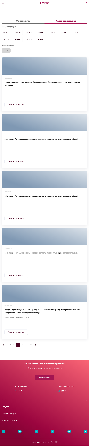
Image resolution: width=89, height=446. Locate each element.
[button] (6, 50)
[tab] (23, 21)
